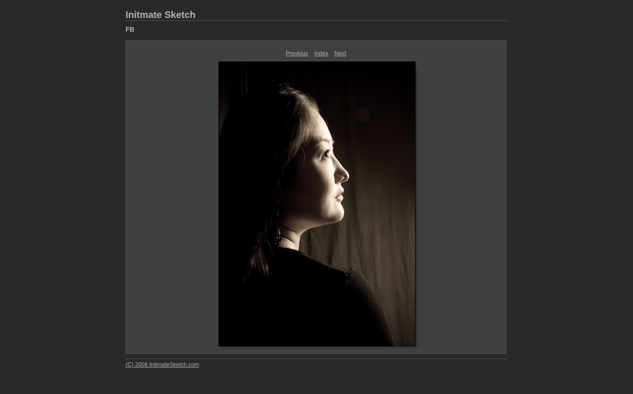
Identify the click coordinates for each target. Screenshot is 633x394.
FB (130, 29)
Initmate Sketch (161, 14)
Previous (297, 53)
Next (340, 53)
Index (321, 53)
